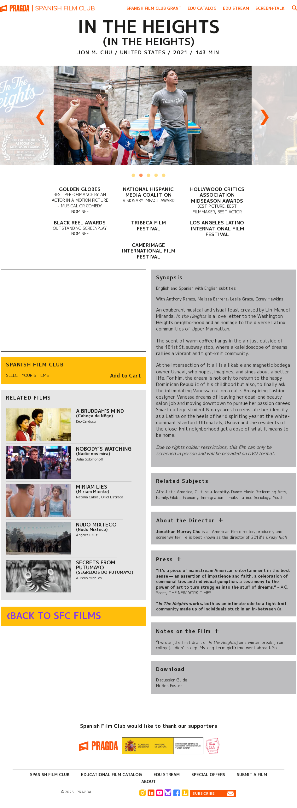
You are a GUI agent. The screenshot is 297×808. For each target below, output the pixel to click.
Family (162, 497)
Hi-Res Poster (169, 685)
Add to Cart (125, 376)
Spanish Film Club (49, 774)
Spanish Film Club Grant (153, 8)
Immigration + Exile (219, 497)
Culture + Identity (212, 492)
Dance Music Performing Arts (258, 492)
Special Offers (208, 774)
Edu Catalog (202, 8)
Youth (278, 497)
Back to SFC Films (55, 616)
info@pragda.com (116, 791)
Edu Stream (236, 8)
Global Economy (184, 497)
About (148, 781)
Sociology (262, 497)
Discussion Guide (171, 680)
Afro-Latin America (174, 492)
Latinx (245, 497)
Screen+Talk (270, 8)
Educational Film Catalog (111, 774)
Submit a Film (252, 774)
